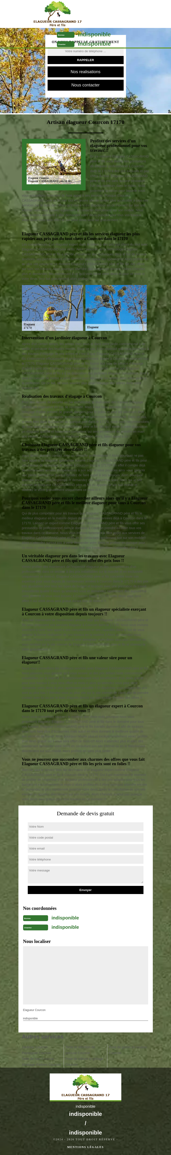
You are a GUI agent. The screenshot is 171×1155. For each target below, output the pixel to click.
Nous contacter (85, 85)
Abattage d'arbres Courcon (41, 1064)
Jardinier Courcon (35, 1047)
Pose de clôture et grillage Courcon (84, 1061)
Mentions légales (85, 1147)
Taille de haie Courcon (38, 1059)
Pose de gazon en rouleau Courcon (128, 1050)
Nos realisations (85, 71)
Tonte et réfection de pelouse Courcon (80, 1050)
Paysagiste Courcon (36, 1053)
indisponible (94, 34)
